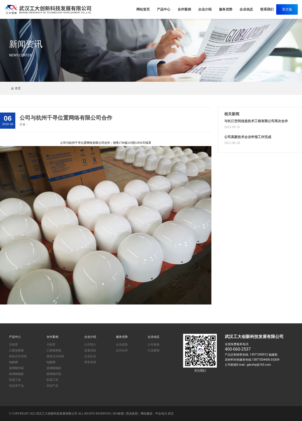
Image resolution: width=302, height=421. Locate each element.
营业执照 (132, 413)
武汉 (171, 413)
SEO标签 (118, 413)
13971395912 (259, 354)
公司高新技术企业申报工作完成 (247, 137)
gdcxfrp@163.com (259, 364)
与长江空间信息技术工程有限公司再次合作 (256, 121)
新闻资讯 (26, 44)
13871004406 (261, 359)
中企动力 (161, 413)
